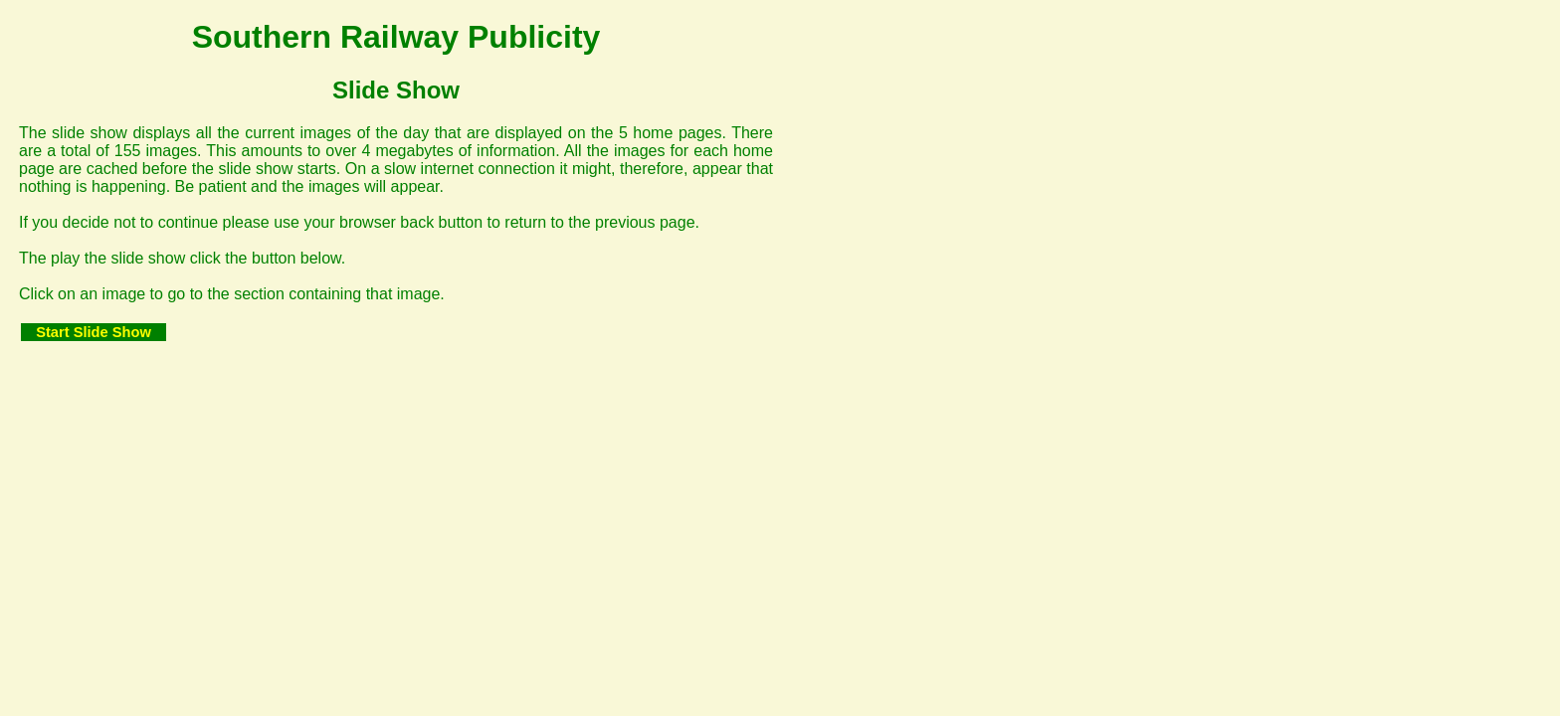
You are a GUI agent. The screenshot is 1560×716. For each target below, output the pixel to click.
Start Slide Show (93, 332)
